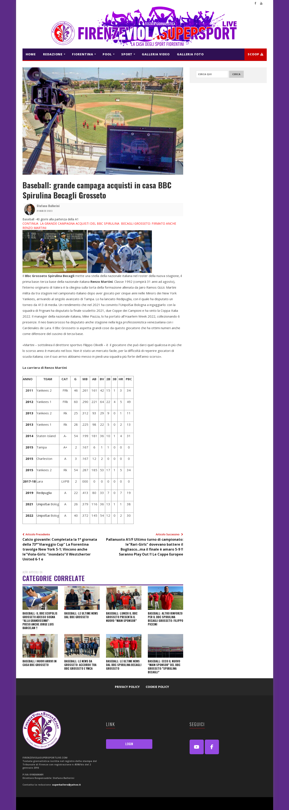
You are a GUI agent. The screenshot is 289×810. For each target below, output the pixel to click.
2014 (29, 436)
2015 (29, 447)
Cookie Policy (157, 687)
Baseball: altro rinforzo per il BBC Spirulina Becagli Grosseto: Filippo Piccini (165, 618)
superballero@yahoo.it (66, 784)
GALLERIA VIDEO (156, 54)
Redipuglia (44, 493)
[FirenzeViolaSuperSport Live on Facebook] (212, 747)
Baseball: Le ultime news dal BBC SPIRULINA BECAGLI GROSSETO (123, 665)
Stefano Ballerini (48, 205)
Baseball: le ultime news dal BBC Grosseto (81, 615)
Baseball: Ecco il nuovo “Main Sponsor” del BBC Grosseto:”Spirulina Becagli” (164, 666)
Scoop (255, 54)
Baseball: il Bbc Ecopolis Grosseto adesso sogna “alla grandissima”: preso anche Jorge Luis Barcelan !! (39, 620)
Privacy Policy (127, 687)
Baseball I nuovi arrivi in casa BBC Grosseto (39, 663)
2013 (29, 413)
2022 (29, 515)
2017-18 (29, 481)
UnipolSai (43, 504)
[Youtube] (197, 747)
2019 (29, 493)
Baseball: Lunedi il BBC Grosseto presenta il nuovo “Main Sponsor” (122, 617)
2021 (29, 504)
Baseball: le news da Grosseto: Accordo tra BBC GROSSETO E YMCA (80, 665)
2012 (29, 402)
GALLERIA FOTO (190, 54)
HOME (31, 54)
